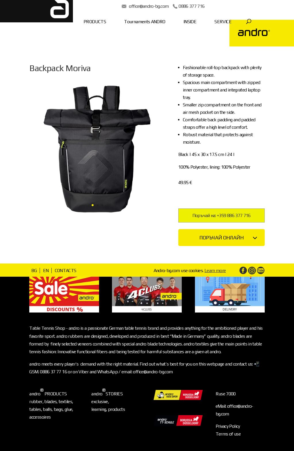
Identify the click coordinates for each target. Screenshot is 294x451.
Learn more (215, 270)
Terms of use (228, 434)
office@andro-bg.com (132, 6)
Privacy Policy (228, 426)
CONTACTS (65, 270)
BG (34, 270)
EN (46, 270)
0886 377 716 (174, 6)
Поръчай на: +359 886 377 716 (221, 215)
